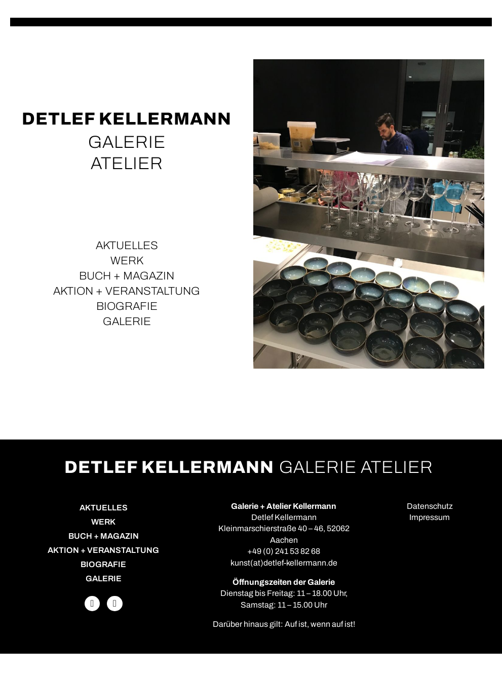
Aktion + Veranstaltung (126, 291)
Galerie (127, 321)
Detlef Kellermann (126, 118)
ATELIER (127, 163)
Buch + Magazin (126, 276)
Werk (126, 261)
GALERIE (127, 142)
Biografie (127, 306)
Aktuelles (127, 245)
